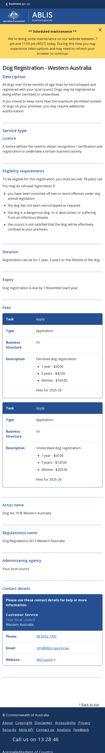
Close (100, 29)
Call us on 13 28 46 (36, 744)
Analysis (64, 734)
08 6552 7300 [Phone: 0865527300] (46, 636)
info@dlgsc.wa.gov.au (52, 648)
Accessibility (65, 727)
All (38, 342)
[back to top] (52, 709)
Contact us (45, 734)
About (7, 727)
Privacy (84, 727)
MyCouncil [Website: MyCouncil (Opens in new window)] (45, 659)
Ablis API (26, 734)
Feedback (81, 734)
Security (9, 734)
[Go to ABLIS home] (27, 16)
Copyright (23, 727)
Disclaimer (44, 727)
